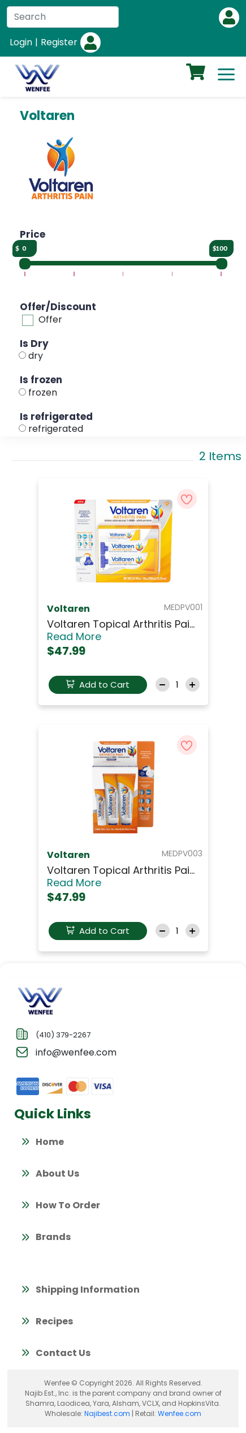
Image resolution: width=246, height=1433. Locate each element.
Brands (45, 1238)
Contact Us (55, 1354)
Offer (50, 319)
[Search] (63, 17)
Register (59, 42)
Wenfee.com (179, 1413)
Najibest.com (107, 1413)
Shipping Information (80, 1291)
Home (42, 1143)
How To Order (60, 1207)
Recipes (46, 1323)
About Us (49, 1175)
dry (35, 355)
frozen (42, 392)
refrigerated (55, 428)
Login (21, 42)
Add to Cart (98, 684)
